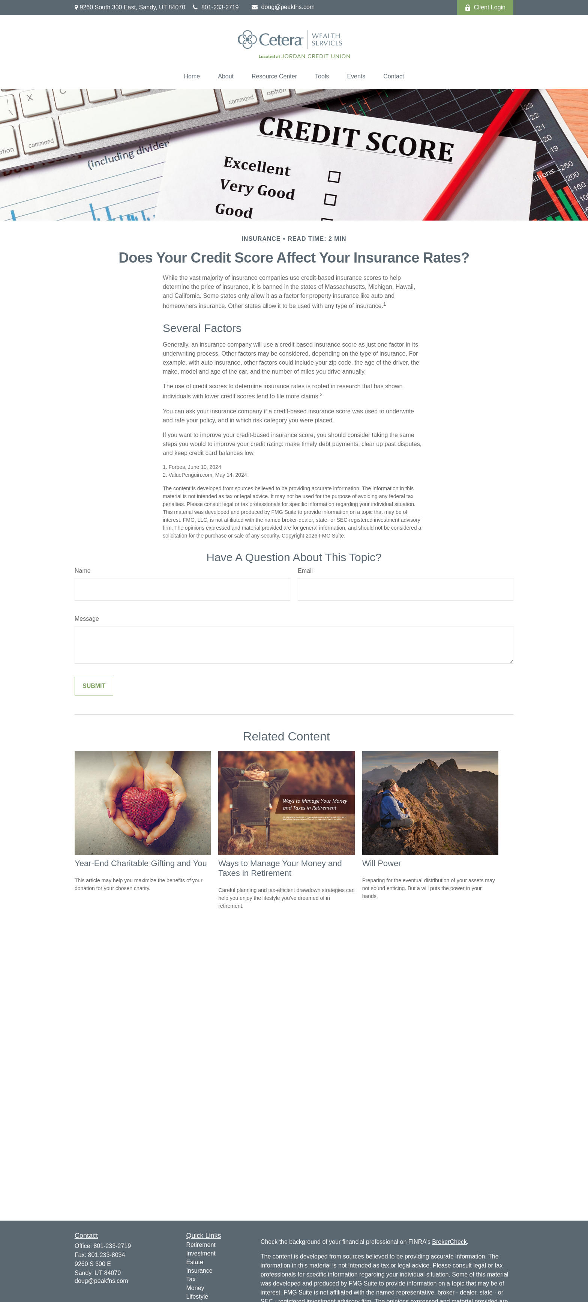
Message (87, 619)
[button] (192, 76)
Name (83, 571)
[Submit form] (94, 686)
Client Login (485, 7)
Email (305, 571)
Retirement (201, 1245)
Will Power (381, 863)
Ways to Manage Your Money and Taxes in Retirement (280, 868)
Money (195, 1288)
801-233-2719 (216, 7)
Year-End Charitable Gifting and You (141, 863)
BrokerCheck (449, 1242)
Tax (191, 1279)
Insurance (199, 1270)
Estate (194, 1262)
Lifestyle (197, 1296)
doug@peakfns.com (283, 7)
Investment (201, 1253)
